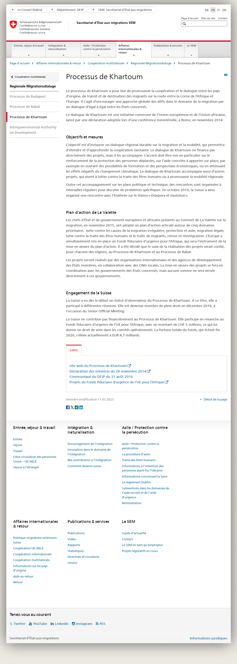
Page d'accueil (189, 18)
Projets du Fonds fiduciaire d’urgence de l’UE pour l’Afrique (116, 382)
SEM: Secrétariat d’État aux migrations (122, 9)
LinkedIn (62, 623)
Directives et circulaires (83, 557)
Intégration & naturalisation (57, 47)
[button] (185, 24)
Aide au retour (23, 576)
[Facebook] (68, 407)
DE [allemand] (207, 10)
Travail (17, 451)
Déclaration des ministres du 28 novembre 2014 (107, 371)
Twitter (19, 623)
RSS (103, 623)
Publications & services (168, 45)
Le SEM (191, 45)
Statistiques (76, 551)
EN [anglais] (224, 10)
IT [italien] (218, 10)
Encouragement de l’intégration (90, 444)
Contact (222, 18)
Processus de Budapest (28, 96)
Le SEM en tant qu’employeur (142, 545)
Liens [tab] (74, 350)
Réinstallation (131, 503)
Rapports (74, 545)
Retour (18, 582)
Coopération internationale (32, 554)
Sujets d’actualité (134, 533)
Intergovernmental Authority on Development (33, 130)
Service (72, 563)
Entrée (17, 439)
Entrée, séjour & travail (29, 45)
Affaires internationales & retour (130, 50)
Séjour (17, 445)
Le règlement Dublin (136, 482)
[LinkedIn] (81, 407)
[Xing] (77, 407)
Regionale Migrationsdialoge (151, 63)
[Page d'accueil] (76, 27)
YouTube (40, 623)
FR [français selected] (213, 10)
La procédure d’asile (136, 454)
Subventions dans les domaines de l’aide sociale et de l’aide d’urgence (145, 492)
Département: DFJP (68, 9)
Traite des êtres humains (139, 460)
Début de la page (215, 399)
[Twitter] (72, 407)
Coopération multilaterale (106, 63)
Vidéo (72, 539)
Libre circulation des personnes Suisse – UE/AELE (34, 459)
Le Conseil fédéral (27, 9)
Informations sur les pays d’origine (30, 568)
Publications (76, 533)
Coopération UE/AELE (28, 548)
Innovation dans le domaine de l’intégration (89, 452)
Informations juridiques (208, 638)
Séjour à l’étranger (26, 467)
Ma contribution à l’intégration (89, 460)
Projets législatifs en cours (140, 551)
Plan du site (208, 18)
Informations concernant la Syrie (144, 476)
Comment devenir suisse (84, 466)
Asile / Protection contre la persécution (96, 47)
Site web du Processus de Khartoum (98, 365)
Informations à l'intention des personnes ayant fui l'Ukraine (143, 468)
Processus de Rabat (25, 106)
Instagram (84, 623)
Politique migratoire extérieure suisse (35, 540)
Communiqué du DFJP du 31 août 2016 (101, 376)
